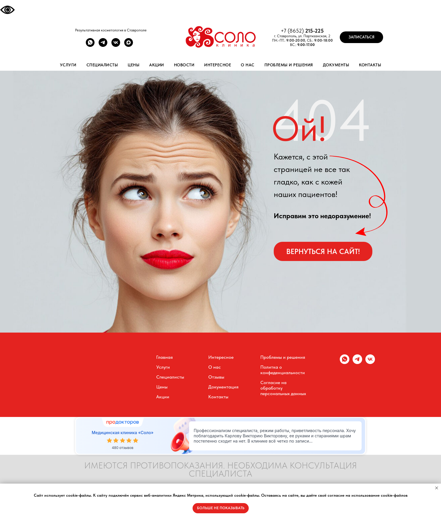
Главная (164, 357)
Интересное (217, 65)
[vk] (115, 45)
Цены (133, 65)
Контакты (370, 65)
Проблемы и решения (288, 65)
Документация (223, 387)
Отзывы (216, 377)
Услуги (68, 65)
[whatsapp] (90, 45)
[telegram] (103, 45)
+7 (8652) (293, 31)
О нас (248, 65)
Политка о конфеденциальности (282, 369)
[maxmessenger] (128, 45)
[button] (361, 37)
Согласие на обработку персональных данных (283, 388)
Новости (184, 65)
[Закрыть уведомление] (437, 488)
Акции (156, 65)
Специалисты (102, 65)
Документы (336, 65)
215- (310, 31)
